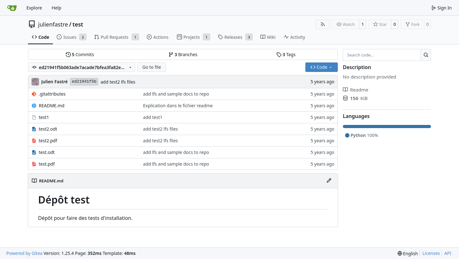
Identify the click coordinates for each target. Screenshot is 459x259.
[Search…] (426, 55)
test (77, 24)
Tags (286, 54)
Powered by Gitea (24, 253)
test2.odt (48, 129)
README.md (52, 106)
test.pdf (47, 164)
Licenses (431, 253)
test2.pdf (48, 141)
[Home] (12, 8)
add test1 (152, 117)
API (447, 253)
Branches (182, 54)
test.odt (47, 152)
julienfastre (53, 24)
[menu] (408, 253)
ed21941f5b (84, 81)
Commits (80, 54)
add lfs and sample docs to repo (176, 94)
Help (56, 8)
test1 (44, 117)
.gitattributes (52, 94)
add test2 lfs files (117, 82)
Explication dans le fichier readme (178, 106)
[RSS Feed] (322, 24)
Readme (355, 89)
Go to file (151, 67)
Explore (34, 8)
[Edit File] (329, 180)
